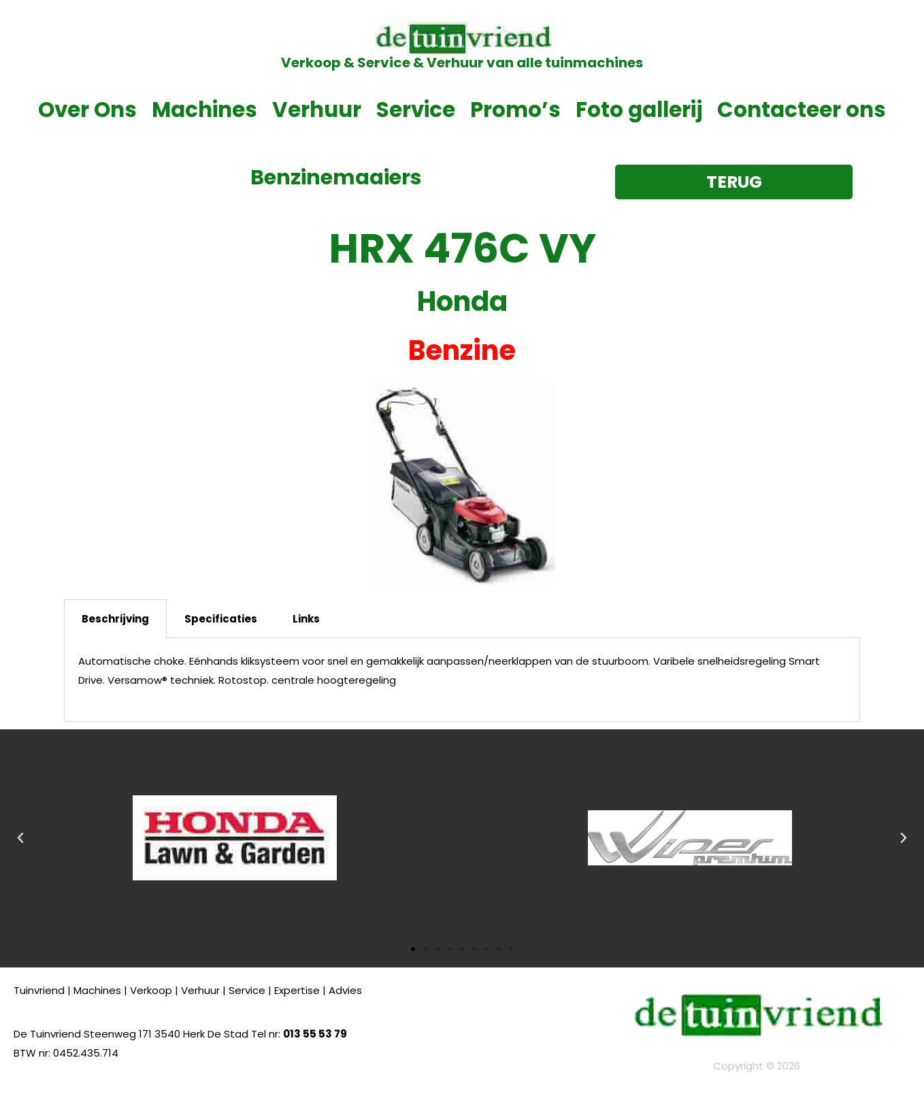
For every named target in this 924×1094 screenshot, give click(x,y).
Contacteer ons (801, 110)
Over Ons (87, 110)
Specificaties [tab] (220, 619)
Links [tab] (306, 619)
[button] (20, 838)
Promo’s (515, 110)
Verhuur (316, 110)
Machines (204, 110)
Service (415, 110)
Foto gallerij (639, 110)
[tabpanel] (462, 680)
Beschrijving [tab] (115, 619)
